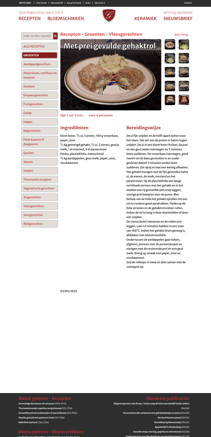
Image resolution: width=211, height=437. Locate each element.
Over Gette (41, 3)
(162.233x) (34, 422)
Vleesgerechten (125, 34)
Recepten (70, 34)
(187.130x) (42, 417)
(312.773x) (45, 408)
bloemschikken (65, 18)
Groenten (95, 34)
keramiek (145, 18)
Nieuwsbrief (57, 3)
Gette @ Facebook (178, 13)
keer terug (181, 34)
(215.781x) (48, 413)
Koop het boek (74, 3)
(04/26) (156, 413)
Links (87, 3)
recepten (30, 18)
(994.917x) (42, 403)
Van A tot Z (99, 3)
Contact (188, 3)
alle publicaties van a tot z (41, 13)
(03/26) (173, 417)
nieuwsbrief (178, 18)
